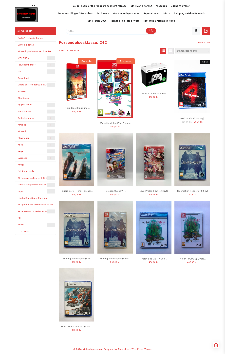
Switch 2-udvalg (26, 45)
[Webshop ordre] (192, 50)
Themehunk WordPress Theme (135, 349)
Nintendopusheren (92, 349)
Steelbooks (24, 98)
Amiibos (36, 125)
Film (36, 71)
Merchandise (36, 111)
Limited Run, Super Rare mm (33, 198)
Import (36, 191)
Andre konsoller (36, 118)
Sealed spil (23, 78)
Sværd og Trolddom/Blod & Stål (36, 85)
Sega (36, 151)
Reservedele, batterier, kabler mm (36, 211)
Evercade (36, 158)
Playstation (36, 138)
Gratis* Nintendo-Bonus (30, 38)
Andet (36, 225)
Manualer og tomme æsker (36, 185)
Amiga (21, 164)
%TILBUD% (36, 58)
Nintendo (36, 131)
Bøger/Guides (36, 105)
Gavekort (22, 91)
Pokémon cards (26, 171)
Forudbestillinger (36, 65)
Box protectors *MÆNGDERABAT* (35, 204)
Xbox (36, 145)
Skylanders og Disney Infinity (36, 178)
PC (19, 218)
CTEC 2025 (23, 231)
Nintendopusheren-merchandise (34, 51)
